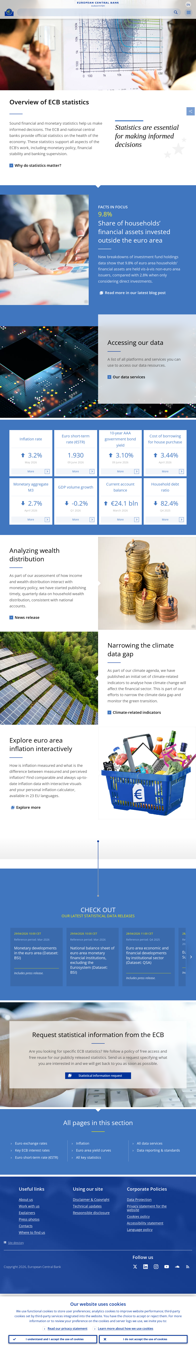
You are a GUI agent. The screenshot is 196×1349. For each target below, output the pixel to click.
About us (26, 1199)
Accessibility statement (145, 1223)
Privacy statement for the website (147, 1208)
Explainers (27, 1212)
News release (27, 617)
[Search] (96, 12)
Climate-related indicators (137, 712)
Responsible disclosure (91, 1212)
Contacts (26, 1226)
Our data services (129, 376)
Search (176, 12)
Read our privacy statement (67, 1326)
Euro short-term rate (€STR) (36, 1157)
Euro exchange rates (31, 1143)
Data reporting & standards (158, 1150)
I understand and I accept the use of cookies (53, 1338)
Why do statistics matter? (38, 165)
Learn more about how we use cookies (125, 1326)
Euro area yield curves (93, 1150)
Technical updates (87, 1206)
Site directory (16, 1242)
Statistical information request (100, 1076)
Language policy (140, 1229)
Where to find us (32, 1232)
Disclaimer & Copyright (91, 1199)
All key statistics (88, 1157)
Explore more (28, 807)
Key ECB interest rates (32, 1150)
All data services (149, 1143)
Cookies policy (138, 1216)
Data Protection (139, 1199)
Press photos (29, 1219)
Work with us (29, 1206)
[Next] (190, 957)
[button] (188, 4)
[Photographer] (85, 301)
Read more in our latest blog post (135, 292)
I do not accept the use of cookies (143, 1338)
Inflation (82, 1143)
